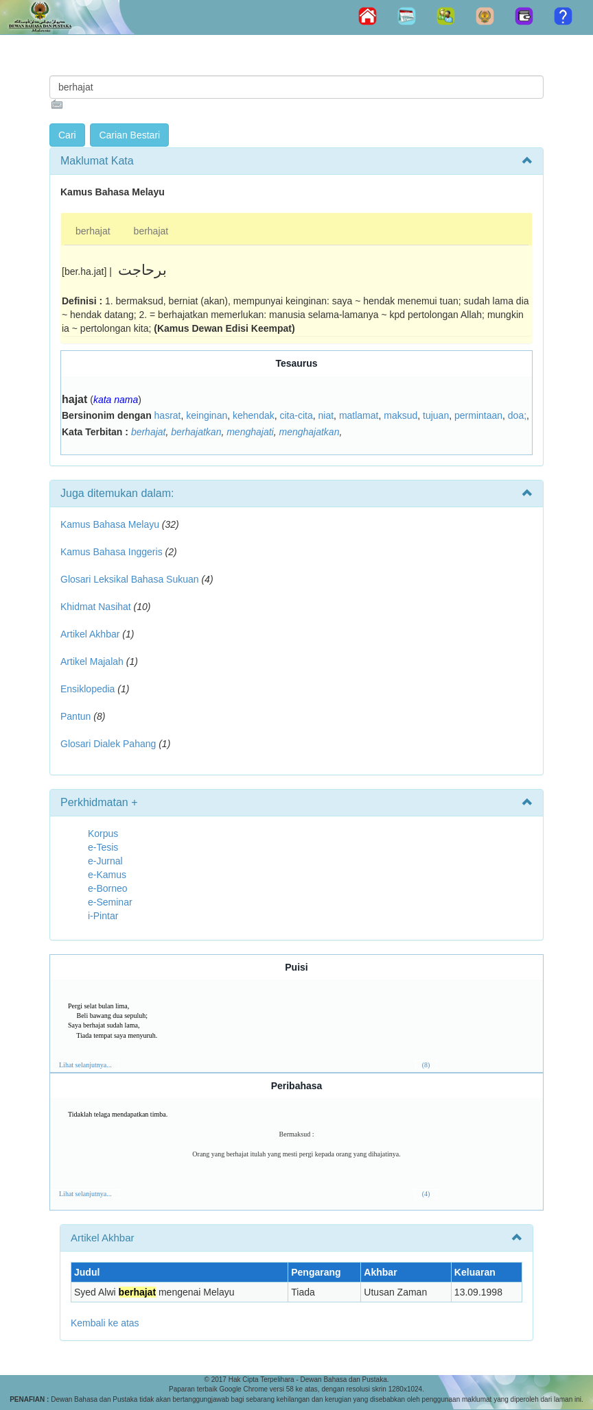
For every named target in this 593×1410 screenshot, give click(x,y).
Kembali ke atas (105, 1322)
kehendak (254, 415)
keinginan (206, 415)
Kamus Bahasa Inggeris (111, 551)
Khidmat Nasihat (95, 606)
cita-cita (296, 415)
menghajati (250, 431)
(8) (426, 1065)
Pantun (75, 716)
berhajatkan (196, 431)
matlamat (359, 415)
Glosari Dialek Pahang (108, 743)
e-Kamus (107, 874)
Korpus (103, 833)
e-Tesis (103, 847)
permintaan (478, 415)
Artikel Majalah (92, 661)
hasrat (167, 415)
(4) (426, 1194)
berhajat (93, 231)
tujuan (436, 415)
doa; (517, 415)
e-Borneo (108, 888)
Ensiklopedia (87, 688)
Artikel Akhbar (89, 634)
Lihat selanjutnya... (85, 1065)
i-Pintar (103, 915)
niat (326, 415)
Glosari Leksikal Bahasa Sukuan (129, 579)
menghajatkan (309, 431)
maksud (400, 415)
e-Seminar (110, 902)
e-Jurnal (105, 860)
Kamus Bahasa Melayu (111, 524)
